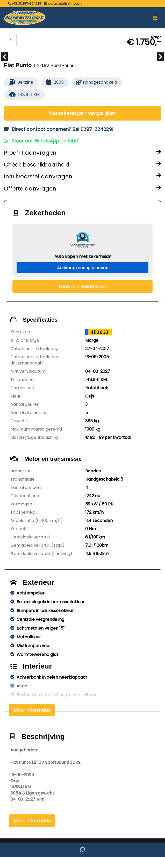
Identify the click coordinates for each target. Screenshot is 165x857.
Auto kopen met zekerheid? (82, 256)
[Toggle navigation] (155, 18)
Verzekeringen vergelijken (82, 113)
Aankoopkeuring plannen (82, 268)
